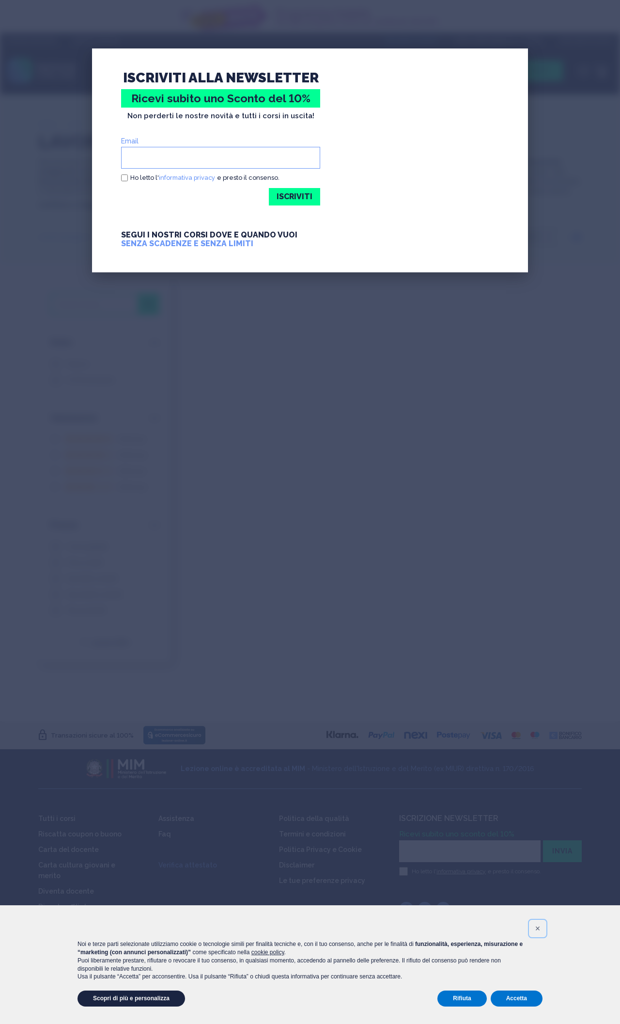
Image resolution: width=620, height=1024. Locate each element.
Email (130, 141)
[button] (537, 928)
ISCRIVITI (294, 196)
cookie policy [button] (267, 952)
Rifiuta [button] (462, 998)
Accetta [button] (516, 998)
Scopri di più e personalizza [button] (131, 998)
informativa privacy (188, 177)
